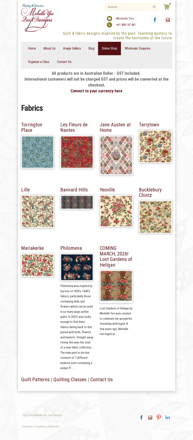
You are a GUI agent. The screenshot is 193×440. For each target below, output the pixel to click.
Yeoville (107, 190)
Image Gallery (72, 48)
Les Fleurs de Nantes (74, 127)
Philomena (71, 248)
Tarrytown (149, 125)
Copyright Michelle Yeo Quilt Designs (42, 415)
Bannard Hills (74, 190)
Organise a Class (38, 62)
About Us (50, 48)
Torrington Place (31, 127)
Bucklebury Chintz (150, 192)
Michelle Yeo (125, 18)
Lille (25, 190)
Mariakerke (32, 248)
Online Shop (109, 48)
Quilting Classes (70, 396)
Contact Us (64, 62)
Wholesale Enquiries (137, 48)
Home (32, 48)
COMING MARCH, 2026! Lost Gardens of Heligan (116, 256)
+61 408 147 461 (126, 25)
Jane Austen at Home (115, 127)
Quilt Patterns (35, 396)
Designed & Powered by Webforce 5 (41, 426)
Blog (91, 48)
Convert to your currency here (96, 90)
